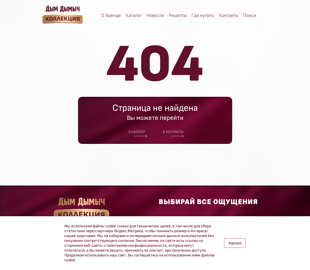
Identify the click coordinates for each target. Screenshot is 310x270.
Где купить (203, 15)
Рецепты (178, 15)
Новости (155, 15)
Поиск (249, 15)
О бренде (111, 15)
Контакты (228, 15)
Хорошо (235, 243)
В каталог (137, 133)
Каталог (134, 15)
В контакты (173, 133)
